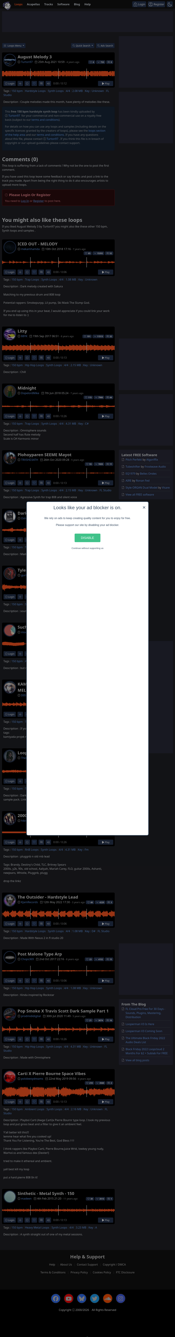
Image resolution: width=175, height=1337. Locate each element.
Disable (87, 538)
